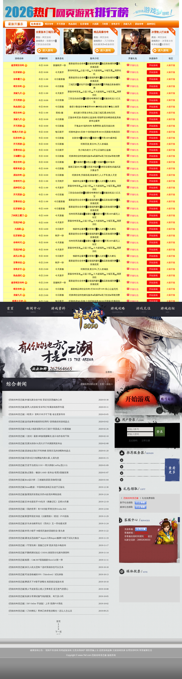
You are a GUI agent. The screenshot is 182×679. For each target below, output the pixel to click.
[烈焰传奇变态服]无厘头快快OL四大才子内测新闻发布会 (35, 443)
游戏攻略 (121, 309)
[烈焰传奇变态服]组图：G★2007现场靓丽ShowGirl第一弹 (36, 560)
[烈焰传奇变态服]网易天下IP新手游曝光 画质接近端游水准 (36, 581)
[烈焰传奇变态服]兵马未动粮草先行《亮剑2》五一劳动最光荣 (38, 523)
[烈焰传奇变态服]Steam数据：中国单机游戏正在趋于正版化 (37, 487)
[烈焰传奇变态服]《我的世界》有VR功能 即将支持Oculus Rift (37, 509)
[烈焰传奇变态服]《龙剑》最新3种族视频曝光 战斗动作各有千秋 (39, 436)
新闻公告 (36, 309)
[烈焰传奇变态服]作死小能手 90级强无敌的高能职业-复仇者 (37, 531)
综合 (108, 384)
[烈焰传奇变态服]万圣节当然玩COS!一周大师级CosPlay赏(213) (38, 465)
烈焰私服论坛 (164, 309)
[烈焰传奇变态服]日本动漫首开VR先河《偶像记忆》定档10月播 (39, 501)
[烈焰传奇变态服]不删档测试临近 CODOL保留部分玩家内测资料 (39, 552)
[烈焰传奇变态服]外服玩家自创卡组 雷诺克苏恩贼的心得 (35, 400)
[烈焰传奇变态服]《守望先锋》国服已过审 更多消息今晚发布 (37, 545)
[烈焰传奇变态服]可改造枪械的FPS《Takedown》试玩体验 (36, 574)
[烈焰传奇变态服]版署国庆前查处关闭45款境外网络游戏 (35, 494)
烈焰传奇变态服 (89, 309)
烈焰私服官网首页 (14, 309)
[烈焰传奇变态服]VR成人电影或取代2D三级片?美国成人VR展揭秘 (40, 429)
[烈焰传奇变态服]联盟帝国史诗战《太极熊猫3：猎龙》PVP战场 (39, 516)
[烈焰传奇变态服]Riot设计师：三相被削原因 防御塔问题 (35, 480)
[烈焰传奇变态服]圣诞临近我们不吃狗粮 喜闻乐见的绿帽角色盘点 (40, 450)
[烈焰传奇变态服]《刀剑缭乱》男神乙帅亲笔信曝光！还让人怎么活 (40, 611)
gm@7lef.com (141, 532)
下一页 (58, 632)
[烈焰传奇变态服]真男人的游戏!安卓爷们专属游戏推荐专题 (36, 407)
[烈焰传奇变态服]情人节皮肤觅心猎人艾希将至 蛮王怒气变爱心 (38, 589)
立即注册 (145, 440)
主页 (102, 384)
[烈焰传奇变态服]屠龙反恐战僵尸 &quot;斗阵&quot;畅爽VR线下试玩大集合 (44, 538)
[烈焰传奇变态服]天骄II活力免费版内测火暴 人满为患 (34, 458)
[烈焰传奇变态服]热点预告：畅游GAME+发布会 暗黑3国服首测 (38, 472)
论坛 (146, 536)
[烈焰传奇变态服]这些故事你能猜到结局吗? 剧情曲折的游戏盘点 (39, 421)
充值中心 (142, 309)
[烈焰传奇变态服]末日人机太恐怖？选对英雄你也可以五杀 (36, 567)
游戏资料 (58, 309)
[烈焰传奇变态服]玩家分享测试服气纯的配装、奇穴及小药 (36, 596)
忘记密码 (133, 440)
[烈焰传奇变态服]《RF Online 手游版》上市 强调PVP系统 (36, 603)
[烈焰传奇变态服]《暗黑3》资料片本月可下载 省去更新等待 (37, 414)
